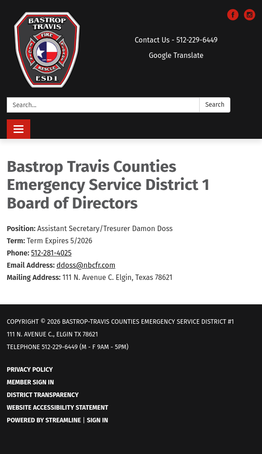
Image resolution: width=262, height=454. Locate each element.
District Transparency (43, 395)
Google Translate (176, 55)
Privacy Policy (30, 370)
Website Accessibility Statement (57, 407)
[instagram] (249, 18)
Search (215, 105)
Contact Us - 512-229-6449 (176, 40)
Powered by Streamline (44, 420)
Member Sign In (30, 382)
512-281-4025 (51, 253)
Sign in (97, 420)
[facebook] (233, 18)
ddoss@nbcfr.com (85, 265)
